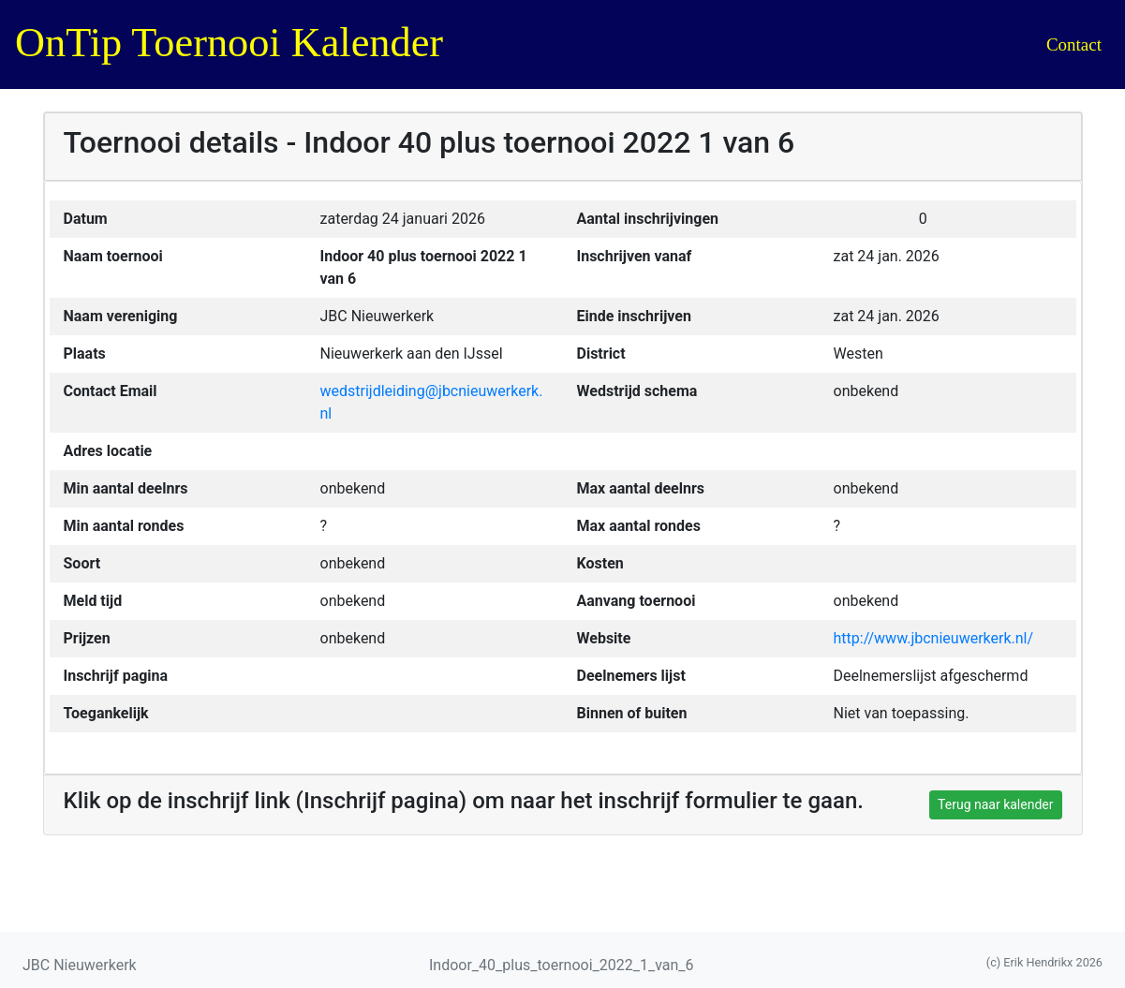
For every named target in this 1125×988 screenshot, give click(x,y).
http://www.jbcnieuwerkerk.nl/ (934, 638)
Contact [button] (1074, 44)
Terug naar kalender (995, 804)
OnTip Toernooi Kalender (229, 43)
